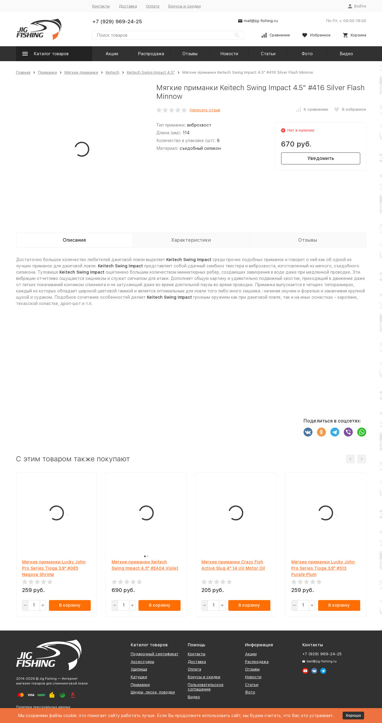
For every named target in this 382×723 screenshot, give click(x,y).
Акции (112, 53)
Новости (229, 53)
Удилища (139, 669)
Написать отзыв (205, 110)
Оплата (152, 6)
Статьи (268, 53)
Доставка (128, 6)
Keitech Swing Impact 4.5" (151, 72)
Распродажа (151, 53)
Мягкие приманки (81, 72)
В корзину (70, 605)
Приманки (47, 72)
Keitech (112, 72)
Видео (346, 53)
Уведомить (320, 158)
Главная (23, 72)
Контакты (101, 6)
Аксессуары (142, 661)
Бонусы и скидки (184, 6)
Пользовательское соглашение (206, 687)
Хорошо (353, 715)
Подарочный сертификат (154, 654)
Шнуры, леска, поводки (153, 692)
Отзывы (190, 53)
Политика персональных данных (43, 707)
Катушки (139, 677)
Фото (307, 53)
